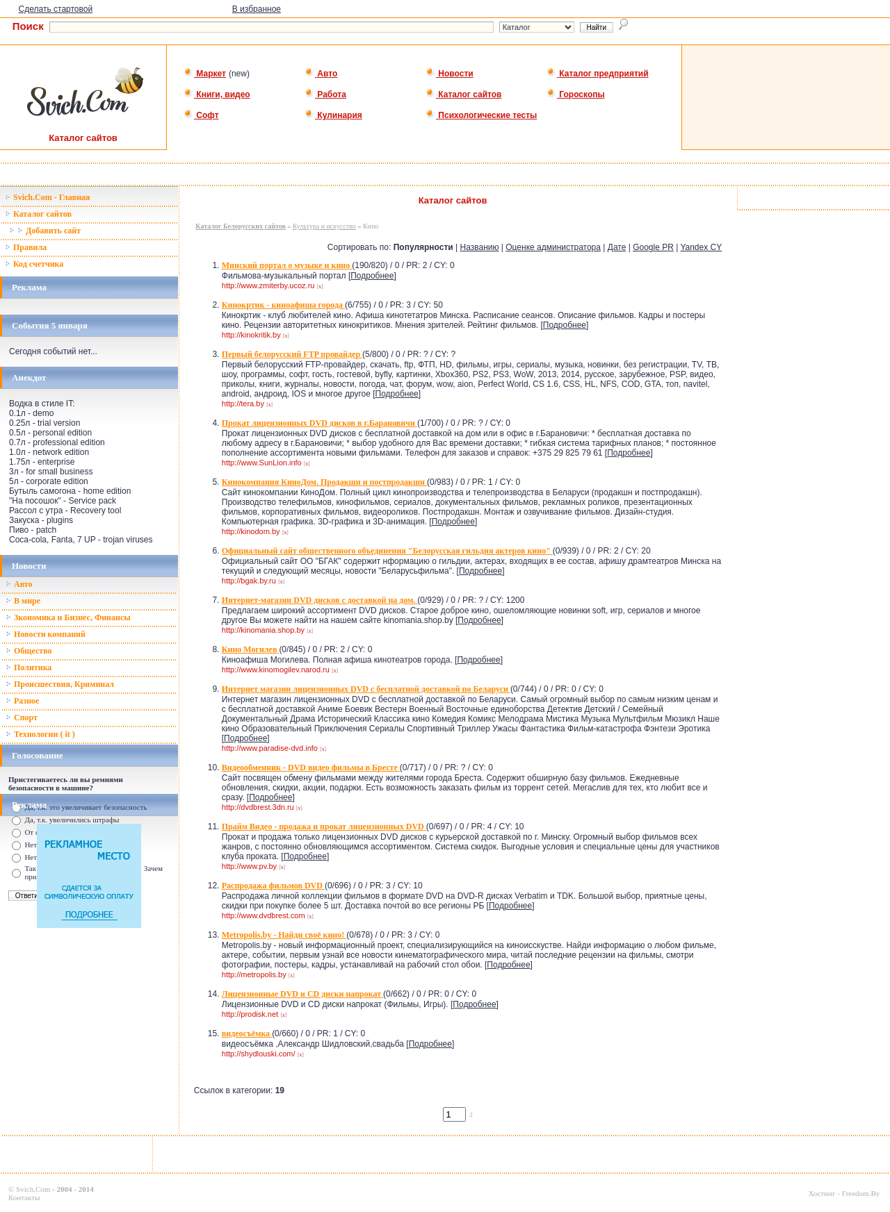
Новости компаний (46, 634)
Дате (617, 247)
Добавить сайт (45, 230)
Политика (28, 667)
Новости (450, 73)
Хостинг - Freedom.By (844, 1193)
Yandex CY (701, 247)
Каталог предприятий (598, 73)
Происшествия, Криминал (60, 684)
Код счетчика (34, 264)
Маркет (205, 73)
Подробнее (372, 276)
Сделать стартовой (56, 9)
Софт (201, 115)
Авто (321, 73)
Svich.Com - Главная (47, 197)
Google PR (653, 247)
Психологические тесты (481, 115)
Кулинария (333, 115)
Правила (26, 247)
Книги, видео (217, 94)
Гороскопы (576, 94)
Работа (325, 94)
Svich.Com (33, 1189)
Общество (29, 651)
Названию (479, 247)
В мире (23, 601)
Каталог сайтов (463, 94)
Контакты (24, 1197)
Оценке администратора (553, 247)
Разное (22, 701)
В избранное (256, 9)
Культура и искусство (324, 226)
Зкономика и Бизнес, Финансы (68, 617)
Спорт (22, 717)
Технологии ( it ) (40, 734)
